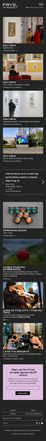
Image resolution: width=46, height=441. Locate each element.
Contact (13, 410)
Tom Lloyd (8, 233)
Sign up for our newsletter (12, 418)
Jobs (33, 410)
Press (13, 413)
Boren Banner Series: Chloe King (18, 158)
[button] (43, 182)
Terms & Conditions (33, 413)
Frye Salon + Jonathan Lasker (16, 85)
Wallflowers (8, 48)
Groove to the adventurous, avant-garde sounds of (19, 316)
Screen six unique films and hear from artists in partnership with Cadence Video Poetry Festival (22, 274)
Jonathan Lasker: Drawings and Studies (21, 121)
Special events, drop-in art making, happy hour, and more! (22, 355)
